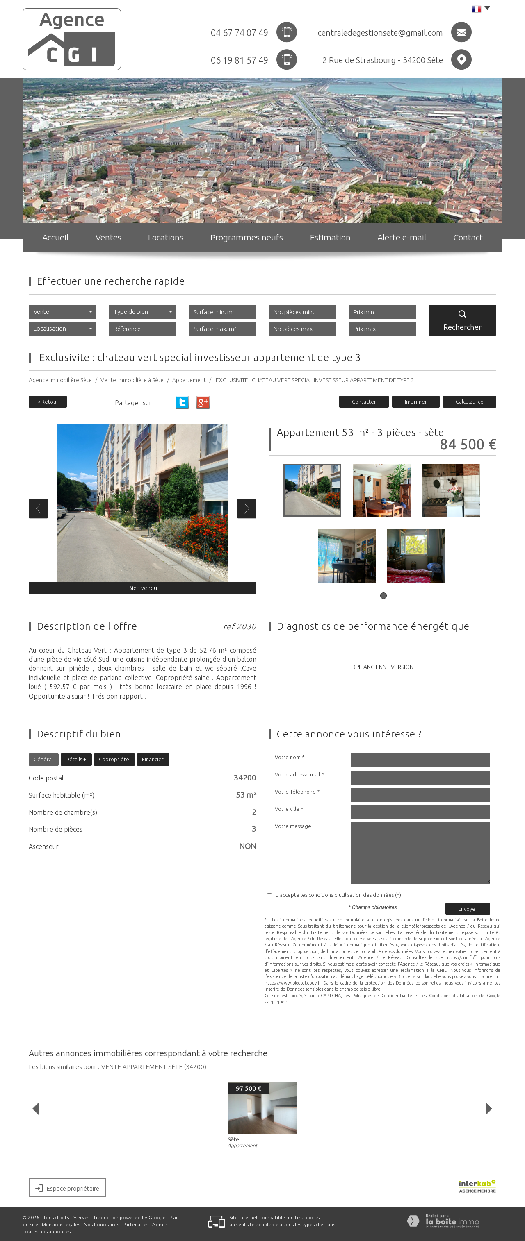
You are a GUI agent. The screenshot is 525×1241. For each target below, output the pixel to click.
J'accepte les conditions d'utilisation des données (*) (338, 895)
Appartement (189, 380)
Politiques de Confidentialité (382, 995)
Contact (468, 237)
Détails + (76, 759)
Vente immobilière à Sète (132, 380)
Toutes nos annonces (47, 1231)
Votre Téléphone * (297, 791)
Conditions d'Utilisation (453, 995)
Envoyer (467, 909)
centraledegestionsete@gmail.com (380, 32)
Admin (159, 1224)
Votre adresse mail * (299, 774)
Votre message (293, 826)
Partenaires (135, 1224)
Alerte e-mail (401, 237)
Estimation (330, 237)
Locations (165, 237)
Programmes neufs (246, 237)
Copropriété (114, 759)
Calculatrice (470, 401)
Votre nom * (290, 757)
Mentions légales (61, 1224)
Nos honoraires (101, 1224)
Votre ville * (289, 809)
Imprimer (416, 401)
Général (43, 759)
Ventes (108, 237)
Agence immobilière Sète (60, 380)
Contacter (364, 401)
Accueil (55, 237)
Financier (153, 759)
